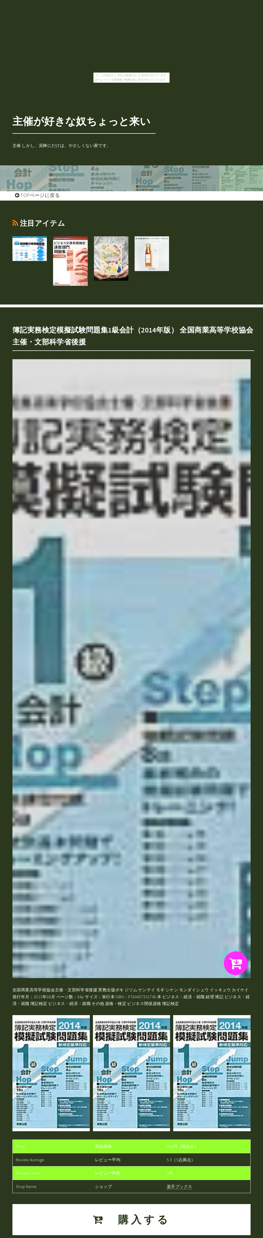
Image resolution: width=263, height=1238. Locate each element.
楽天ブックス (179, 1186)
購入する (131, 1219)
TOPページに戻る (37, 195)
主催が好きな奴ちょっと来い (81, 121)
